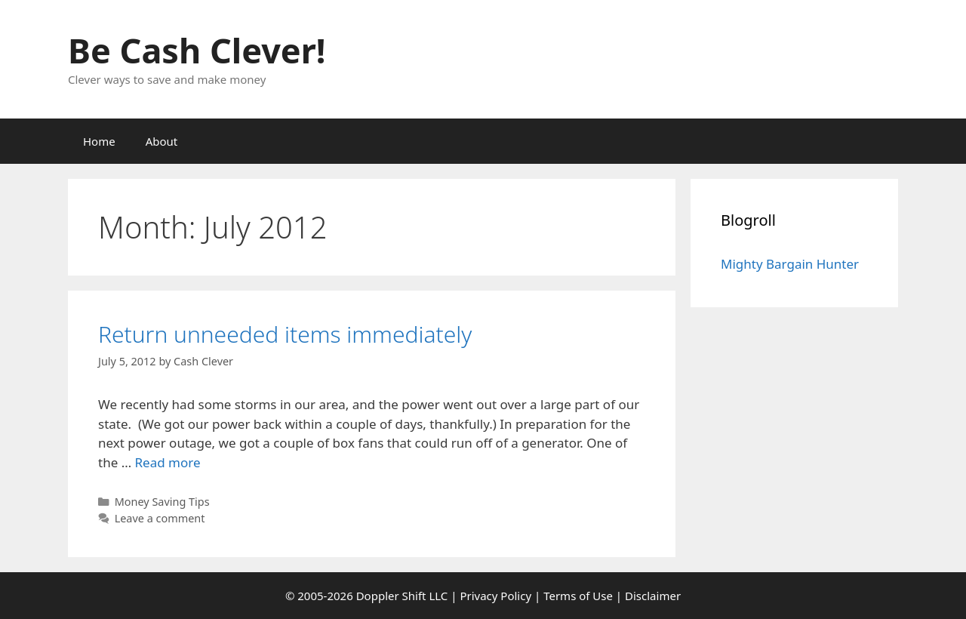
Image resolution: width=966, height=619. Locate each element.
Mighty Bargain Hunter (790, 264)
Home (99, 141)
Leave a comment (160, 518)
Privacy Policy (495, 595)
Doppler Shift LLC (402, 595)
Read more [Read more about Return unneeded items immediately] (168, 462)
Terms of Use (578, 595)
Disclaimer (653, 595)
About (162, 141)
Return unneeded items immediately (285, 334)
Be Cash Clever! (197, 50)
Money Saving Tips (162, 501)
